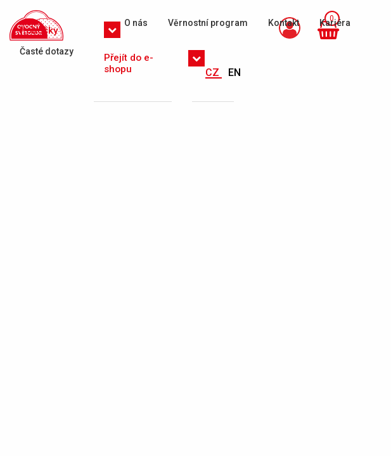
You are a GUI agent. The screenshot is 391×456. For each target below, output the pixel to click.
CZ (213, 72)
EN (234, 72)
